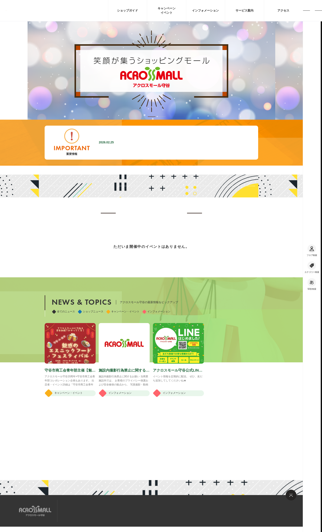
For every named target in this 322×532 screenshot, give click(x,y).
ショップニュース (90, 359)
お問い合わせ (121, 510)
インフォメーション (156, 359)
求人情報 (97, 510)
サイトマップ (74, 510)
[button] (151, 116)
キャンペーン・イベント (122, 359)
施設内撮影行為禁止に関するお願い (148, 142)
